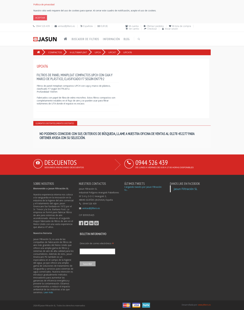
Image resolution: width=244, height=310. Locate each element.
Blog (127, 39)
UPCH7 (112, 52)
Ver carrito (134, 28)
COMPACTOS (55, 52)
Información (111, 39)
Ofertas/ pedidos (155, 26)
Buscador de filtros (85, 39)
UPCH (98, 52)
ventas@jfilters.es (66, 26)
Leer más (48, 292)
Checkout (152, 28)
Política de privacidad (43, 4)
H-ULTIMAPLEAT (78, 52)
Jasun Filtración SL (185, 189)
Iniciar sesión (171, 28)
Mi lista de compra (181, 26)
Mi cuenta (133, 26)
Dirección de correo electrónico (97, 243)
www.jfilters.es (204, 304)
